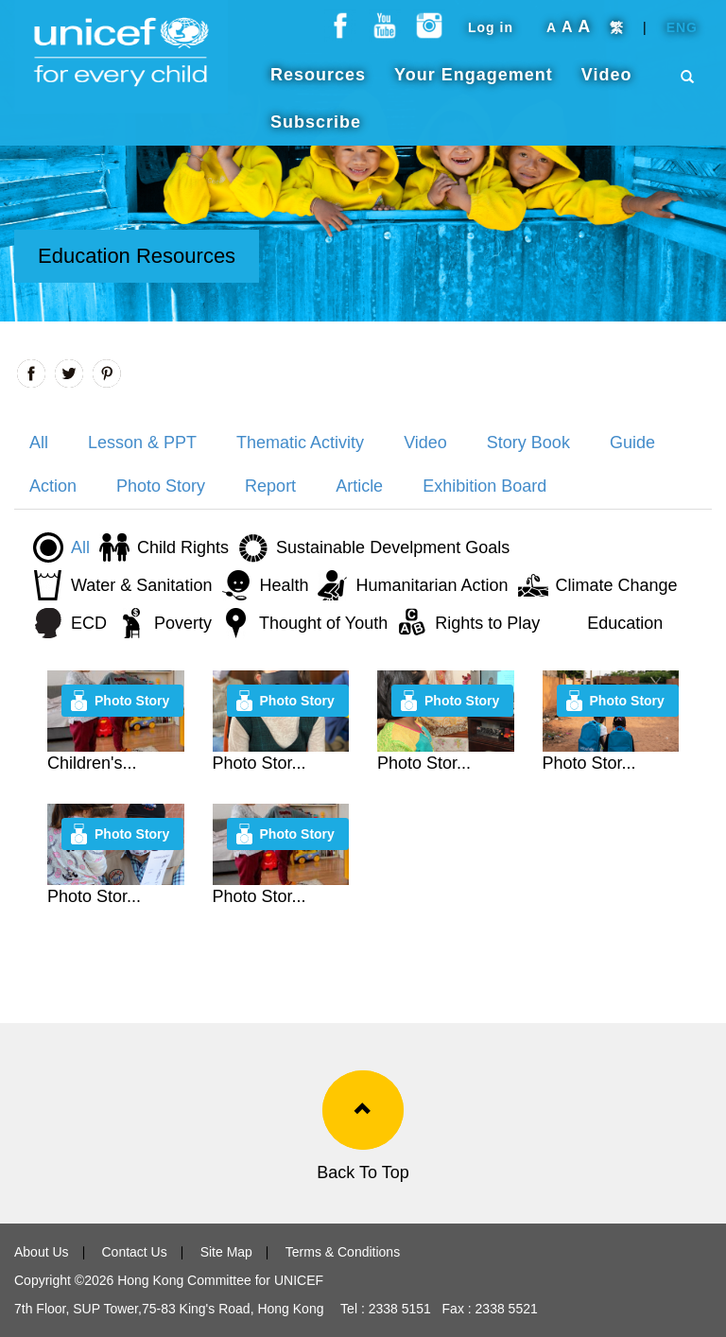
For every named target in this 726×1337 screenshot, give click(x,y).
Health (283, 585)
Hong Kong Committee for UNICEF (218, 1280)
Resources (318, 84)
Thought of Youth (323, 623)
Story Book (528, 442)
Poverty (183, 623)
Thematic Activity (300, 442)
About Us (41, 1251)
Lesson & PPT (142, 442)
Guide (632, 442)
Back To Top (362, 1172)
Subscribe (315, 131)
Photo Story (160, 486)
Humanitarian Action (431, 585)
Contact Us (133, 1251)
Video (606, 84)
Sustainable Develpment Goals (393, 547)
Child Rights (183, 547)
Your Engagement (473, 84)
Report (270, 486)
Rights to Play (487, 623)
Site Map (226, 1251)
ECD (89, 623)
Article (359, 486)
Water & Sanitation (141, 585)
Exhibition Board (484, 486)
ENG (682, 36)
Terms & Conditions (342, 1251)
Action (53, 486)
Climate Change (617, 585)
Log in (490, 36)
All (38, 442)
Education (625, 623)
